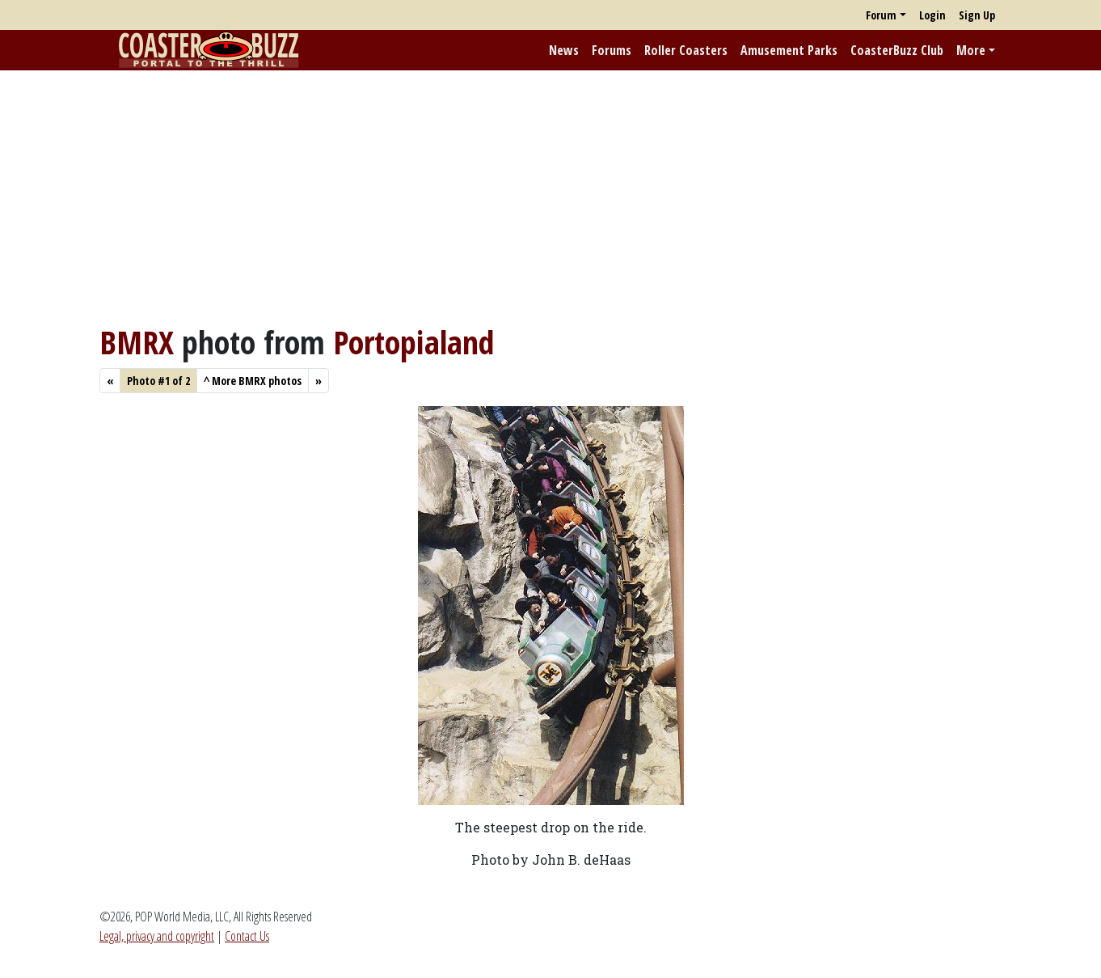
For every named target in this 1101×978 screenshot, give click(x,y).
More (970, 50)
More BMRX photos (253, 380)
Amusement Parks (788, 50)
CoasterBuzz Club (896, 50)
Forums (611, 50)
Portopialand (413, 342)
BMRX (136, 342)
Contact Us (247, 936)
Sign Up (977, 15)
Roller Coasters (686, 50)
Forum (881, 15)
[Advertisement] (550, 196)
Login (932, 15)
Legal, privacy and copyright (156, 936)
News (564, 50)
